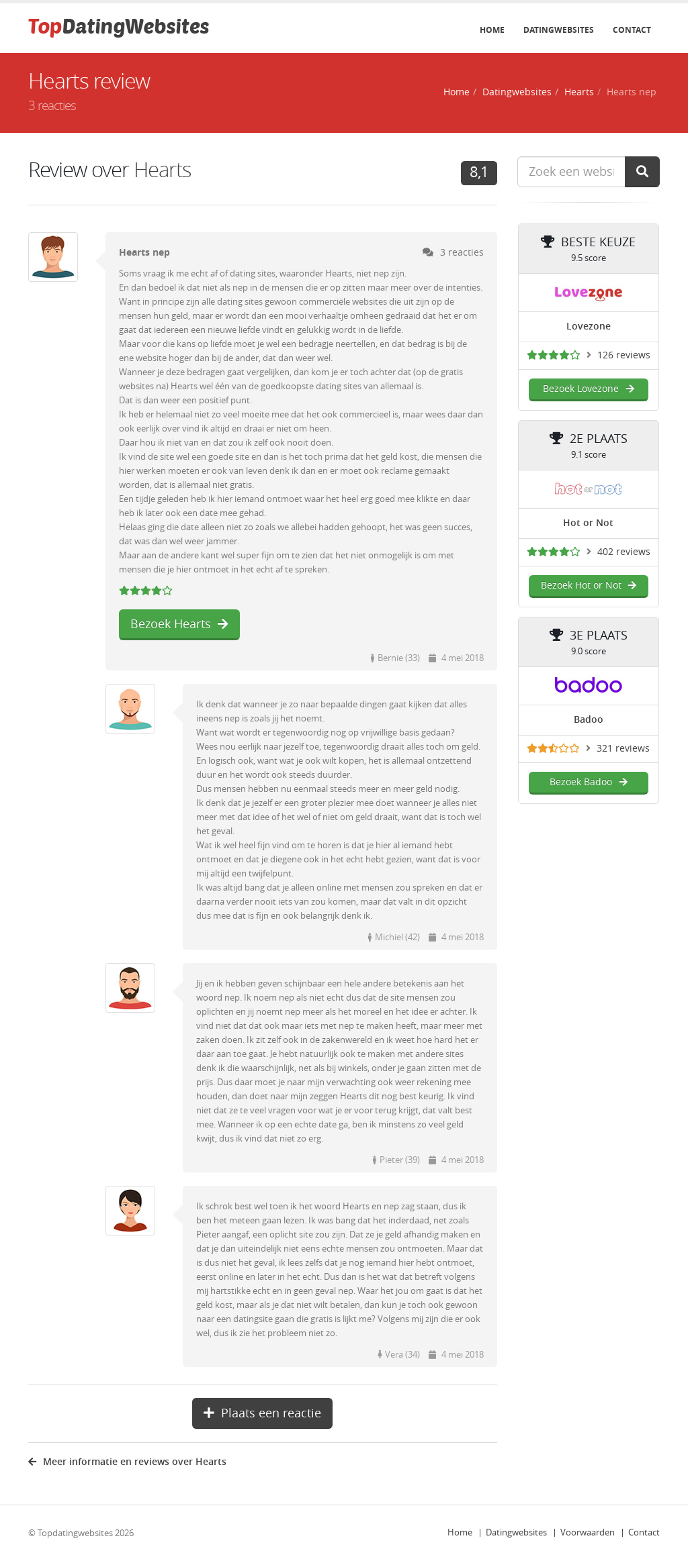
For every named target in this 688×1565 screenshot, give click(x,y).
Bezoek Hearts (179, 624)
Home (492, 30)
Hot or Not (588, 523)
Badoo (588, 719)
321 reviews (623, 748)
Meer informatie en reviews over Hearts (127, 1462)
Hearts (579, 92)
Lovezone (588, 326)
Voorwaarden (587, 1532)
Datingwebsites (558, 30)
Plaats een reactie (262, 1413)
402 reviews (623, 552)
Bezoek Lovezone (588, 389)
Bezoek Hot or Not (588, 585)
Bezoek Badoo (588, 782)
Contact (632, 30)
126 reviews (623, 355)
